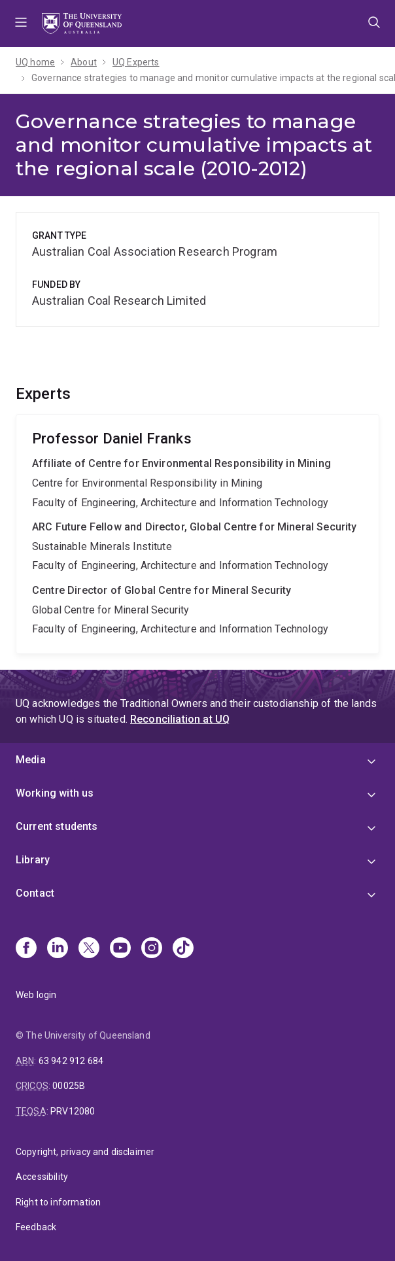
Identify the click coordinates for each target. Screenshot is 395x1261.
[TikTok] (183, 949)
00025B (68, 1085)
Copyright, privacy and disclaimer (85, 1152)
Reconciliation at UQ (180, 719)
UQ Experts (136, 62)
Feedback (36, 1227)
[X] (88, 949)
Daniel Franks (197, 534)
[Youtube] (120, 949)
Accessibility (42, 1176)
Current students (57, 826)
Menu (21, 23)
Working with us (55, 793)
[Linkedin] (57, 949)
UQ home (35, 62)
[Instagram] (151, 949)
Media (31, 759)
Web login (36, 995)
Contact (35, 893)
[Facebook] (26, 949)
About (84, 62)
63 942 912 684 (71, 1061)
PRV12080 (72, 1111)
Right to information (58, 1202)
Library (33, 860)
